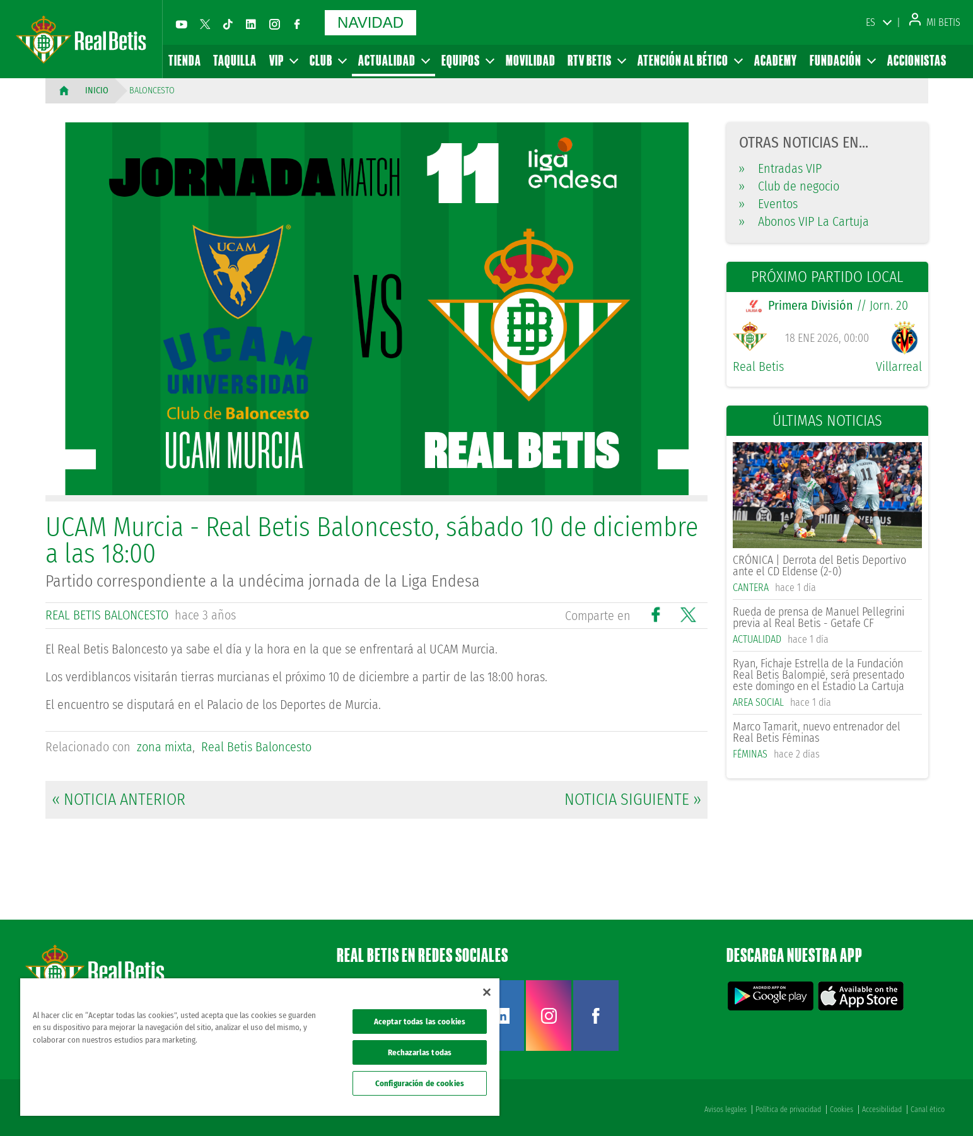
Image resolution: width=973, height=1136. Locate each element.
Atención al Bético (690, 60)
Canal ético (928, 1109)
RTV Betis (596, 60)
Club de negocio (789, 186)
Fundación (842, 60)
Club (328, 60)
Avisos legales (725, 1109)
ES (870, 22)
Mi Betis (934, 22)
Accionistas (917, 60)
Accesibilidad (882, 1109)
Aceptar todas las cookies (419, 1021)
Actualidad (393, 60)
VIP (283, 60)
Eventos (768, 204)
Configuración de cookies (419, 1083)
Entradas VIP (780, 168)
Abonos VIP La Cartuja (804, 221)
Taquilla (235, 60)
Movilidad (531, 60)
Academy (775, 60)
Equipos (467, 60)
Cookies (841, 1109)
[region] (259, 1047)
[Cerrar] (487, 992)
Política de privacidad (788, 1109)
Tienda (184, 60)
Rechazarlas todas (420, 1052)
